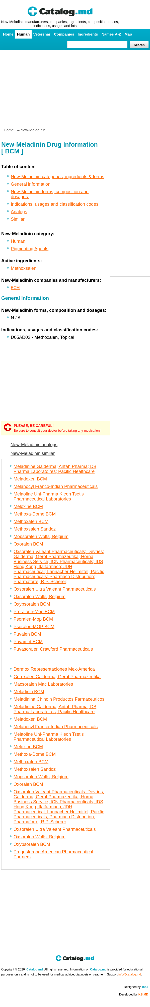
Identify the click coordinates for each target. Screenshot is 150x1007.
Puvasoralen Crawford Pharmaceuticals (53, 649)
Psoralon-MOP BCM (34, 626)
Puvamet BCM (28, 641)
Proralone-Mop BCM (34, 611)
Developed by (133, 994)
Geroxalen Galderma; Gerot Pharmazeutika (57, 676)
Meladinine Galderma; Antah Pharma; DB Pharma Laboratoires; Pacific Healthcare (55, 469)
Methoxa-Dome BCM (35, 514)
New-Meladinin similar (33, 453)
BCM (15, 288)
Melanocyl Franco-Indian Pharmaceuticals (56, 486)
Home (8, 34)
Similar (18, 219)
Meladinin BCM (29, 691)
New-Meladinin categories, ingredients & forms (57, 176)
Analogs (19, 211)
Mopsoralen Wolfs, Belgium (41, 536)
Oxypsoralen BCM (32, 604)
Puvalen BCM (27, 634)
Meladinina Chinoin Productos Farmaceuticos (59, 699)
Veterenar (41, 34)
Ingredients (88, 34)
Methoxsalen (23, 268)
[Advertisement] (75, 87)
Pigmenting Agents (29, 248)
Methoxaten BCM (31, 521)
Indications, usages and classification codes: (55, 204)
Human (23, 34)
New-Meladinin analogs (34, 444)
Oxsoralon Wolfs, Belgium (39, 596)
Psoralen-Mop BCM (33, 619)
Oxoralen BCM (28, 544)
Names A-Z (111, 34)
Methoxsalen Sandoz (35, 529)
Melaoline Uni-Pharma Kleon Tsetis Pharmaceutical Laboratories (49, 496)
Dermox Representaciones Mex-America (54, 669)
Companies (64, 34)
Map (128, 34)
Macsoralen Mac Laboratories (43, 684)
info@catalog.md (129, 974)
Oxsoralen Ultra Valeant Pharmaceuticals (55, 589)
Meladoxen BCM (30, 478)
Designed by (136, 987)
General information (30, 184)
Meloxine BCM (28, 506)
